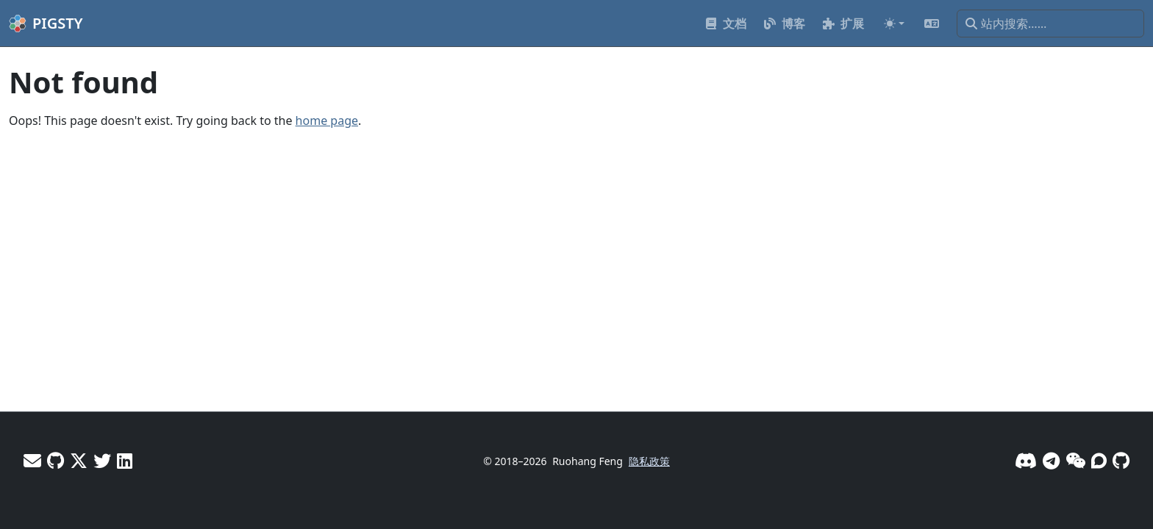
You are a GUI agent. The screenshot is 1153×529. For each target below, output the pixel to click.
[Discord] (1026, 460)
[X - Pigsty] (102, 460)
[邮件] (32, 460)
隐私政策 (649, 461)
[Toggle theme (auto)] (894, 23)
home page (327, 120)
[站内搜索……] (1050, 23)
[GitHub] (1121, 460)
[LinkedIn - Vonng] (124, 460)
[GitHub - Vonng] (55, 460)
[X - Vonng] (79, 460)
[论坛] (1099, 460)
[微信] (1075, 460)
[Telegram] (1051, 460)
